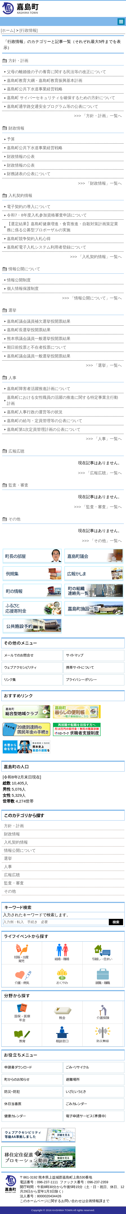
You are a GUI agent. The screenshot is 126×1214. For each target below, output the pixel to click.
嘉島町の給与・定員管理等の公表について (44, 420)
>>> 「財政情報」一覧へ (100, 183)
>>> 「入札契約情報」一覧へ (96, 256)
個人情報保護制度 (23, 288)
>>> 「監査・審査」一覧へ (98, 506)
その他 (14, 519)
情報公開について (24, 269)
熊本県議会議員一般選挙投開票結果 (38, 338)
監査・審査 (18, 485)
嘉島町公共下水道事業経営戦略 (34, 89)
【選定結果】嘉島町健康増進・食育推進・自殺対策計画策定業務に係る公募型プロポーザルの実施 (62, 226)
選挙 (12, 310)
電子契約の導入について (29, 206)
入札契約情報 (20, 195)
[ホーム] (8, 30)
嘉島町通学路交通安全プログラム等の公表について (52, 106)
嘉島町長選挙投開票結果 (29, 329)
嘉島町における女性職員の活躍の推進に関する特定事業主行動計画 (62, 400)
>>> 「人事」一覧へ (104, 438)
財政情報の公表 (21, 156)
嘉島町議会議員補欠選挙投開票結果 (38, 321)
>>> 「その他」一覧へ (102, 540)
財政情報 (16, 128)
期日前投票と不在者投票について (36, 347)
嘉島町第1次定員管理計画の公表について (43, 429)
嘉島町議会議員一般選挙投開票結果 (38, 356)
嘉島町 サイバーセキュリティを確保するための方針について (61, 97)
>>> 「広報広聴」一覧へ (100, 473)
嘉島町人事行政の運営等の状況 (34, 412)
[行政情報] (29, 30)
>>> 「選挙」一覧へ (104, 365)
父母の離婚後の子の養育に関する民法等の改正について (56, 71)
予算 (11, 139)
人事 (12, 377)
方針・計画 (18, 60)
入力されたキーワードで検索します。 (36, 914)
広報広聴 (16, 451)
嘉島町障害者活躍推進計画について (38, 388)
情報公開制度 (19, 280)
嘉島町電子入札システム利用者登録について (46, 247)
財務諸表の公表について (29, 173)
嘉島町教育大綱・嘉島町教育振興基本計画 (44, 80)
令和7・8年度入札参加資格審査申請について (47, 215)
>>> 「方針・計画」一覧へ (98, 115)
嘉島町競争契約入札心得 (29, 238)
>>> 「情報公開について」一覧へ (92, 298)
